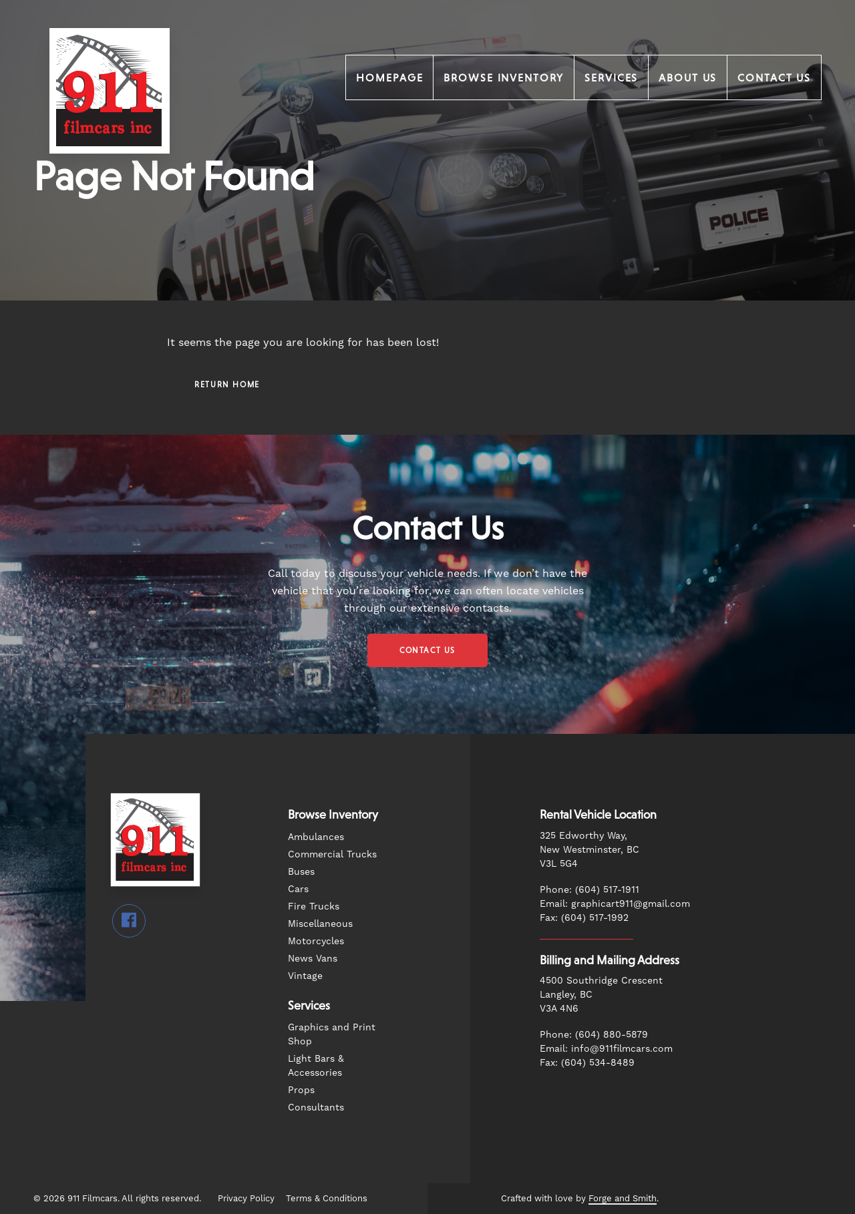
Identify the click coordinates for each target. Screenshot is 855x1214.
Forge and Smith (622, 1198)
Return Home (227, 384)
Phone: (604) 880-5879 (594, 1034)
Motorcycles (316, 941)
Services (611, 77)
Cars (298, 888)
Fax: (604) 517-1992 (584, 917)
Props (301, 1089)
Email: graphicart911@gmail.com (615, 903)
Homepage (389, 77)
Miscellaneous (320, 923)
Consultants (316, 1107)
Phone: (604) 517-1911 (589, 889)
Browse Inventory (504, 77)
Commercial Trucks (332, 854)
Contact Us (774, 77)
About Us (688, 77)
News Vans (312, 958)
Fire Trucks (313, 906)
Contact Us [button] (427, 650)
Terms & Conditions (326, 1198)
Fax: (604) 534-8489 (587, 1062)
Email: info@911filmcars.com (606, 1048)
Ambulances (316, 836)
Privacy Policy (246, 1198)
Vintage (305, 975)
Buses (301, 871)
